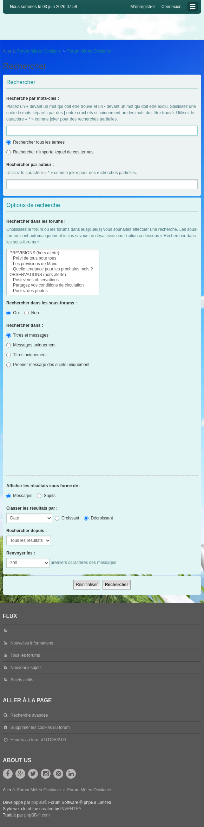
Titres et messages (27, 335)
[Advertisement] (102, 423)
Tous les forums (25, 655)
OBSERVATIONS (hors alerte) (53, 274)
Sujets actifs (22, 679)
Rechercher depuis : (26, 530)
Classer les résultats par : (32, 508)
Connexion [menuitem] (172, 6)
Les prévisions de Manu (53, 264)
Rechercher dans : (24, 325)
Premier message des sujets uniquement (48, 364)
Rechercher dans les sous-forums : (41, 303)
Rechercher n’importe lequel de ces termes (49, 152)
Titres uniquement (26, 354)
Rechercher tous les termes (35, 142)
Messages (19, 495)
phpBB (37, 802)
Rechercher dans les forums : (36, 221)
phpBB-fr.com (37, 815)
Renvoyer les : (20, 553)
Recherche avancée (29, 715)
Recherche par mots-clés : (32, 98)
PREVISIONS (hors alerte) (53, 253)
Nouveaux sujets (26, 667)
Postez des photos (53, 291)
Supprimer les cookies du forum (40, 727)
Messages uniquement (30, 345)
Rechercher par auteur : (30, 164)
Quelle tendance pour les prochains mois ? (53, 269)
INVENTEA (70, 808)
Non (31, 312)
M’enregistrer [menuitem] (143, 6)
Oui (13, 312)
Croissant (67, 518)
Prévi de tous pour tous (53, 258)
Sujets (46, 495)
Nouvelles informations (32, 643)
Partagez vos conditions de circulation (53, 285)
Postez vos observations (53, 280)
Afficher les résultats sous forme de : (43, 485)
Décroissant (98, 518)
